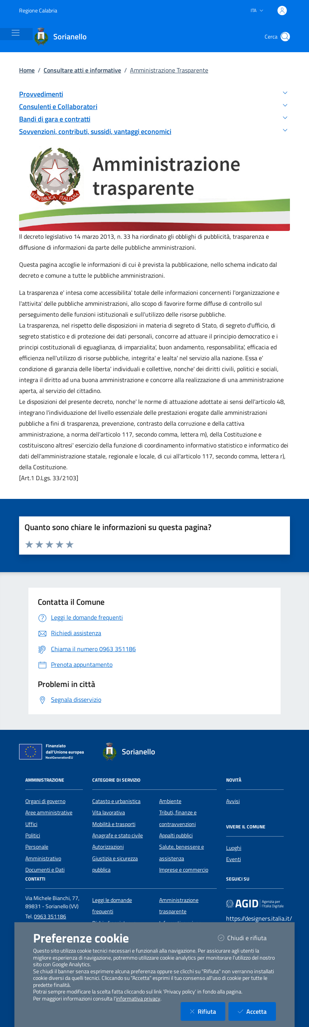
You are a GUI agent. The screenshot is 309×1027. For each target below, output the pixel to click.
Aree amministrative (48, 812)
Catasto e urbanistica (116, 801)
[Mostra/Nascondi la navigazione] (15, 32)
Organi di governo (45, 801)
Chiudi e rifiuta (247, 937)
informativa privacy (138, 998)
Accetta (257, 1011)
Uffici (31, 824)
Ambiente (170, 801)
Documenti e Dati (45, 869)
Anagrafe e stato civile (117, 835)
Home (27, 70)
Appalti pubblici (176, 835)
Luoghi (233, 848)
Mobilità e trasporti (113, 824)
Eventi (233, 859)
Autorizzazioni (108, 846)
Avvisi (233, 801)
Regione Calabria (38, 10)
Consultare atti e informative (82, 70)
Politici (32, 835)
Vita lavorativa (108, 812)
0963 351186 (50, 916)
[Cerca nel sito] (285, 36)
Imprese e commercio (183, 869)
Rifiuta (207, 1011)
